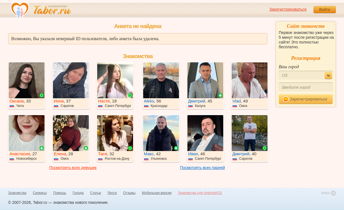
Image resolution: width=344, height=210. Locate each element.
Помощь (59, 193)
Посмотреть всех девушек (73, 167)
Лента (112, 193)
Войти (324, 9)
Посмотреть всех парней (202, 167)
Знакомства (17, 193)
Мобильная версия (157, 193)
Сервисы (40, 193)
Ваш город (289, 66)
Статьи (95, 193)
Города (78, 193)
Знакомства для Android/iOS (200, 193)
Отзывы (129, 193)
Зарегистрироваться (287, 9)
